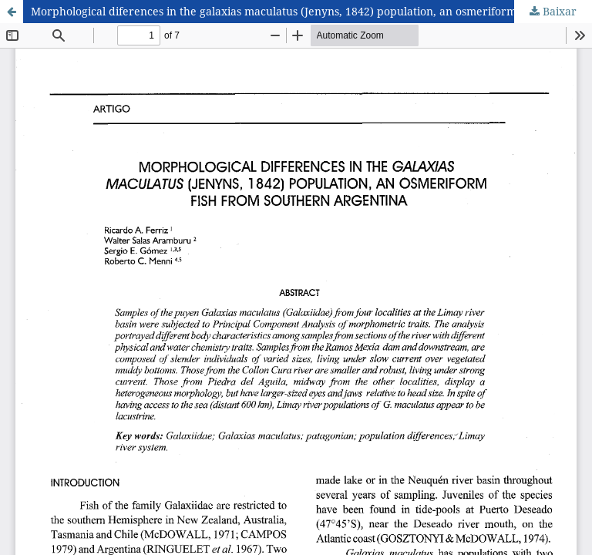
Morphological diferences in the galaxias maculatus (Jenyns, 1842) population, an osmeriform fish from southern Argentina (311, 11)
